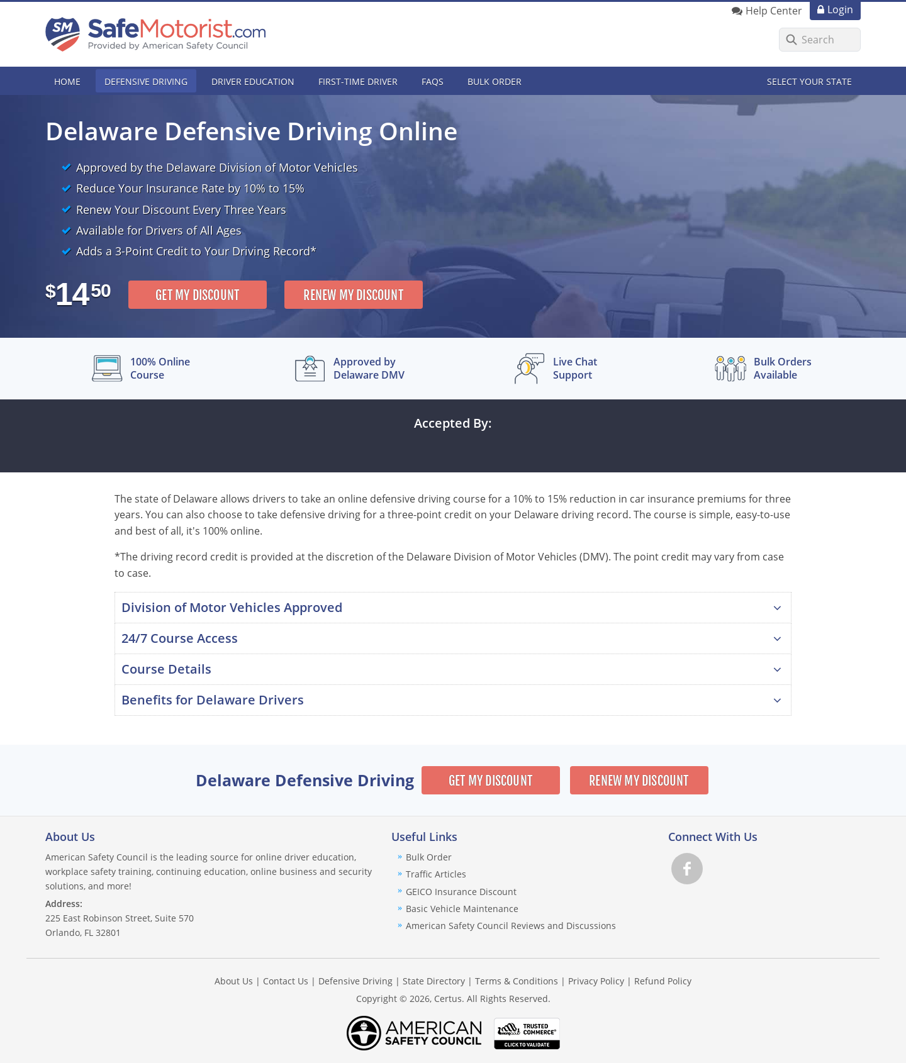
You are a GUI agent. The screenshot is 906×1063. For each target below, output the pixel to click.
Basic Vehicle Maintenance (462, 909)
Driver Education (252, 81)
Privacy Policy (596, 981)
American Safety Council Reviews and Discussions (511, 926)
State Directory (434, 981)
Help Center (774, 11)
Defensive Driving (145, 81)
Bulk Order (494, 81)
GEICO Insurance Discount (461, 892)
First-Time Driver (358, 81)
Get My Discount (197, 295)
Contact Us (285, 981)
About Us (234, 981)
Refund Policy (662, 981)
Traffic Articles (436, 874)
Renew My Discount (353, 295)
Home (67, 81)
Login (840, 9)
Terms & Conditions (516, 981)
